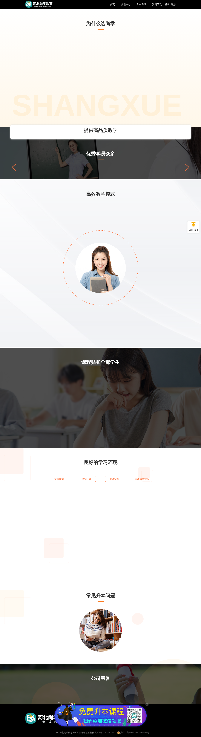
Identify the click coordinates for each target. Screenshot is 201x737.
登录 (167, 4)
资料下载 (157, 4)
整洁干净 (87, 479)
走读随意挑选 (142, 479)
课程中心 (125, 4)
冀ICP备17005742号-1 (105, 732)
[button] (187, 167)
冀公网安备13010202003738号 (133, 732)
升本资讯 (141, 4)
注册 (173, 4)
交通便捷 (59, 479)
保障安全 (114, 479)
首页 (112, 4)
